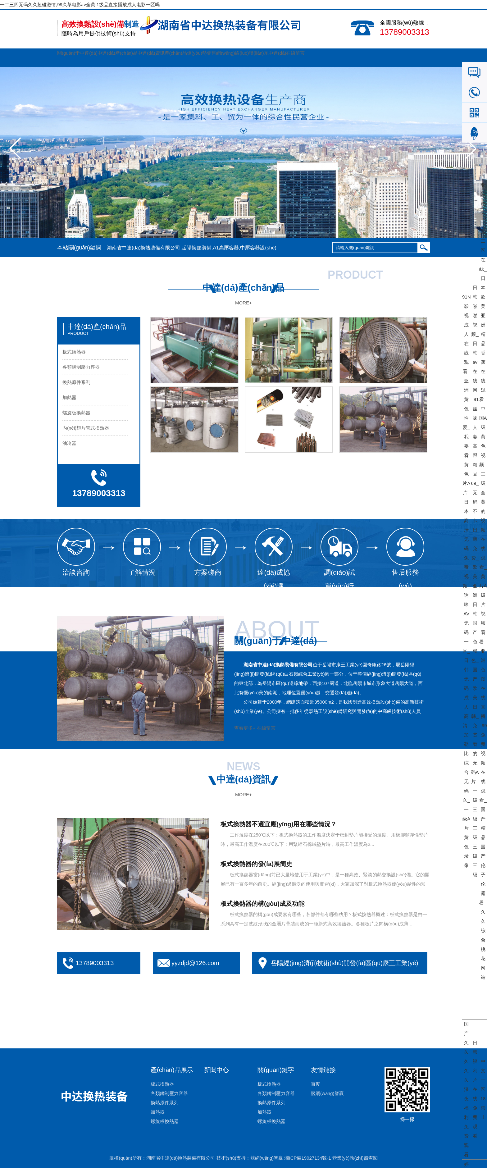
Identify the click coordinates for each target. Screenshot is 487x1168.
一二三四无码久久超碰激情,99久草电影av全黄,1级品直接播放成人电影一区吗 (80, 4)
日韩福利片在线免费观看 (475, 1089)
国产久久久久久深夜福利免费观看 (466, 1089)
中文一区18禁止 (483, 1089)
